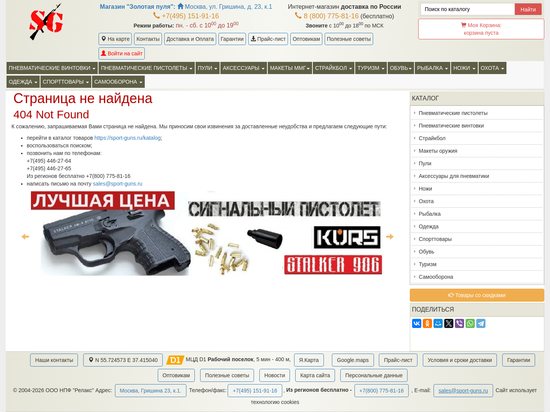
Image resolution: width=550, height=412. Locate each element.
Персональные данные (374, 375)
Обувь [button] (401, 68)
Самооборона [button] (118, 82)
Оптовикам (306, 39)
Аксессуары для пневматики (454, 176)
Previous (25, 236)
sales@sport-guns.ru (117, 184)
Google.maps (353, 360)
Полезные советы (349, 39)
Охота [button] (492, 68)
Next (390, 236)
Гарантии (232, 39)
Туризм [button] (371, 68)
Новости (274, 375)
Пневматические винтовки (451, 126)
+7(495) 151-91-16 (186, 16)
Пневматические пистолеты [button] (146, 68)
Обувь (426, 252)
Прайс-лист (268, 39)
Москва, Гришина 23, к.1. (150, 391)
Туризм (428, 264)
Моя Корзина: (481, 29)
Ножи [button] (464, 68)
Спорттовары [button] (66, 82)
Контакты (147, 39)
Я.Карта (309, 360)
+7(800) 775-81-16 (381, 391)
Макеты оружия (438, 151)
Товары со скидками (477, 295)
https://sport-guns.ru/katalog (127, 138)
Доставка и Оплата (190, 39)
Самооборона (436, 277)
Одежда (429, 226)
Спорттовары (435, 239)
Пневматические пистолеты (453, 113)
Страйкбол (432, 138)
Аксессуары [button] (243, 68)
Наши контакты (54, 360)
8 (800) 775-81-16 (327, 16)
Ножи (425, 189)
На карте (115, 39)
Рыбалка (430, 214)
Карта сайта (315, 375)
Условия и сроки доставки (460, 360)
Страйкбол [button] (333, 68)
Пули (425, 163)
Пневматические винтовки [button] (52, 68)
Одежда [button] (23, 82)
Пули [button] (208, 68)
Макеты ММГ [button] (290, 68)
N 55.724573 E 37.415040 (122, 360)
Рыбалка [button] (432, 68)
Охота (426, 201)
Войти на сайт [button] (121, 53)
